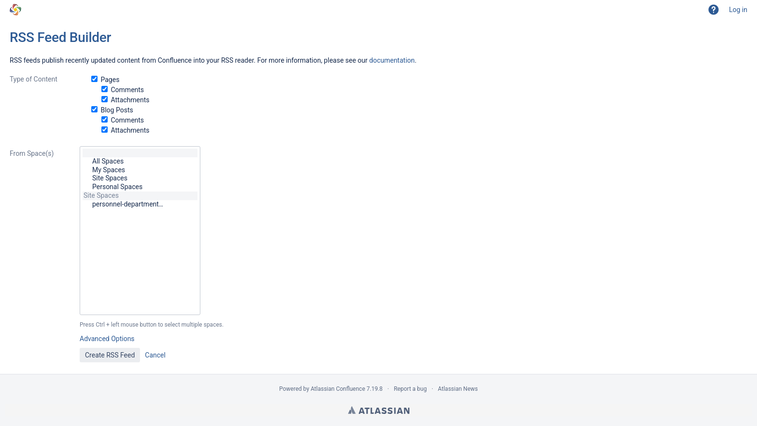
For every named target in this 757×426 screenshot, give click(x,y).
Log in (738, 10)
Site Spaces (140, 178)
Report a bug (410, 388)
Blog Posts (116, 110)
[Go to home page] (15, 9)
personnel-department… (140, 204)
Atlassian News (458, 388)
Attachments (130, 100)
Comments (127, 90)
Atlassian (378, 410)
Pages (109, 79)
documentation (392, 60)
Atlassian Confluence (337, 388)
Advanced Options (107, 339)
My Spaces (140, 170)
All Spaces (140, 161)
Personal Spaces (140, 187)
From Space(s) (32, 153)
